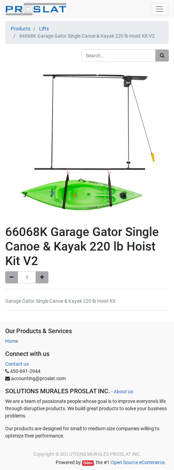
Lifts (44, 28)
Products (20, 28)
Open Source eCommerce (138, 462)
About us (123, 391)
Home (11, 341)
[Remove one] (11, 277)
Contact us (17, 364)
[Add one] (42, 277)
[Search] (162, 55)
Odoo (87, 463)
